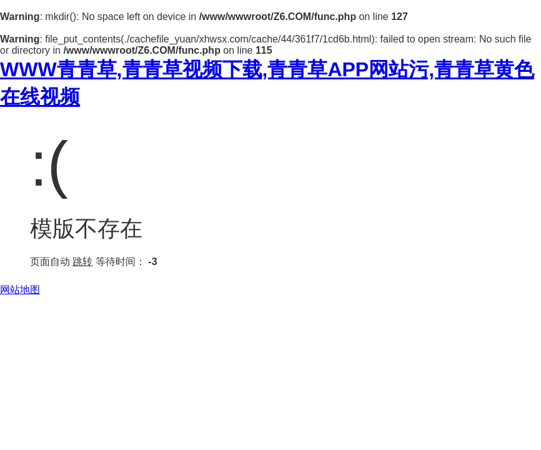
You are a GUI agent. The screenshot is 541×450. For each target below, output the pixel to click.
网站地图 (20, 289)
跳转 (82, 261)
